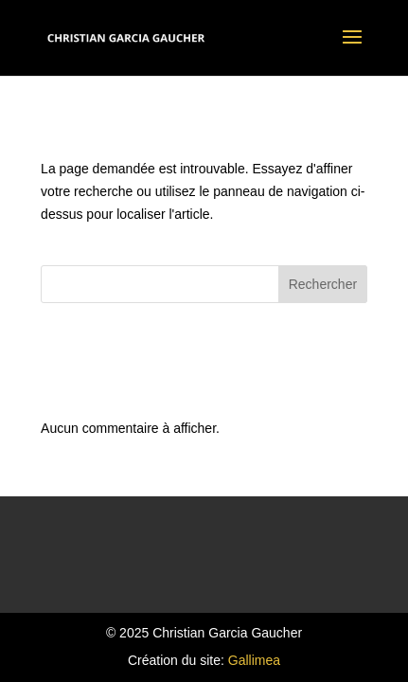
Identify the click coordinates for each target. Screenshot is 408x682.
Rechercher (323, 284)
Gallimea (254, 660)
